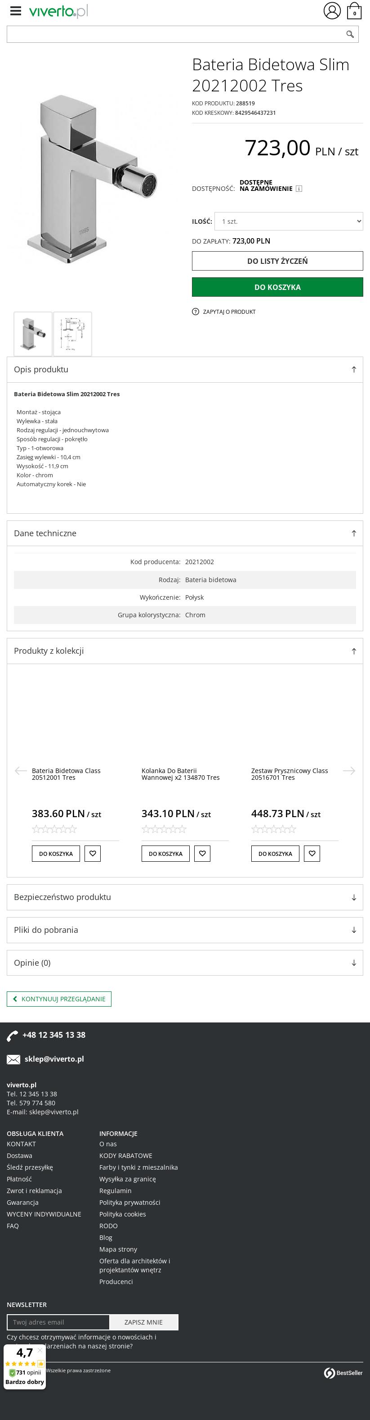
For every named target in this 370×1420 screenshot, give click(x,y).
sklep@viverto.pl (54, 1059)
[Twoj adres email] (58, 1322)
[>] (349, 771)
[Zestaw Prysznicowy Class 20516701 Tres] (289, 774)
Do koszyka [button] (56, 854)
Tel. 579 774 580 (31, 1103)
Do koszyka (277, 287)
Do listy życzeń (277, 261)
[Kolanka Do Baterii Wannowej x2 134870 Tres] (181, 774)
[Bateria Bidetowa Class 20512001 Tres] (66, 774)
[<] (20, 771)
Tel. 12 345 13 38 (32, 1094)
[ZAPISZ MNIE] (144, 1322)
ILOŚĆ (202, 221)
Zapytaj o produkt (229, 312)
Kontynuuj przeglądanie (59, 999)
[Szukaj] (350, 34)
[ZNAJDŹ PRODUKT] (174, 34)
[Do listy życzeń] (93, 854)
